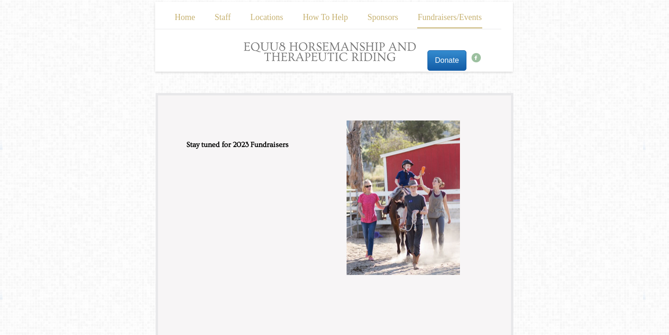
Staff (223, 17)
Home (185, 17)
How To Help (325, 17)
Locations (266, 17)
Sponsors (382, 17)
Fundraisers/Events (450, 17)
